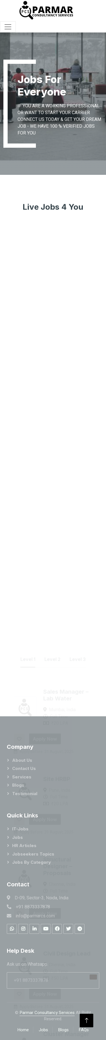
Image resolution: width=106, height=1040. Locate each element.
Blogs (18, 785)
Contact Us (24, 768)
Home (23, 1030)
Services (21, 777)
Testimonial (24, 793)
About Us (22, 760)
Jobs (17, 837)
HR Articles (24, 845)
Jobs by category (31, 862)
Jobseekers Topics (33, 854)
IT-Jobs (20, 829)
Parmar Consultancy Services (47, 1012)
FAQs (84, 1030)
